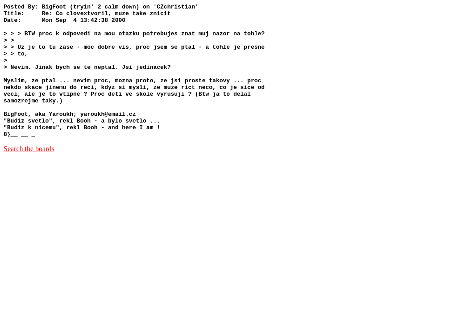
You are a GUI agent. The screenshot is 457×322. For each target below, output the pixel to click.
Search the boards (29, 175)
